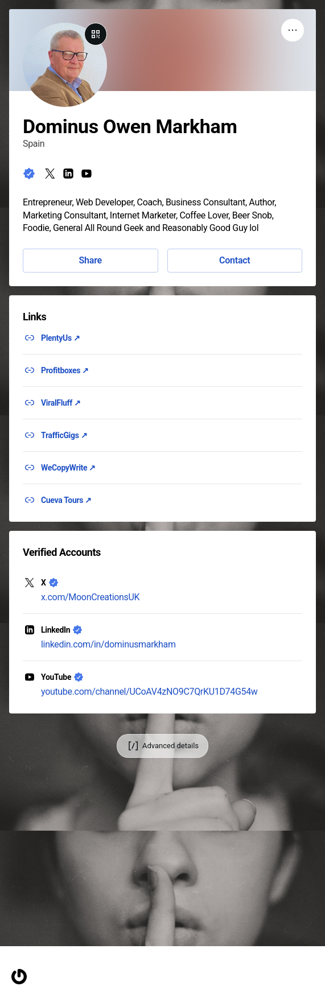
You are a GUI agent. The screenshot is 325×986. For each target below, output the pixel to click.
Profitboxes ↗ (65, 370)
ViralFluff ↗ (61, 402)
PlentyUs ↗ (60, 338)
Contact (234, 260)
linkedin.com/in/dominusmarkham (108, 644)
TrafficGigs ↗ (64, 435)
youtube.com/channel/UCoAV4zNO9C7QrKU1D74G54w (149, 691)
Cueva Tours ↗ (66, 500)
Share (90, 260)
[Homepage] (19, 976)
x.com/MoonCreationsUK (90, 597)
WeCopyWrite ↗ (68, 467)
